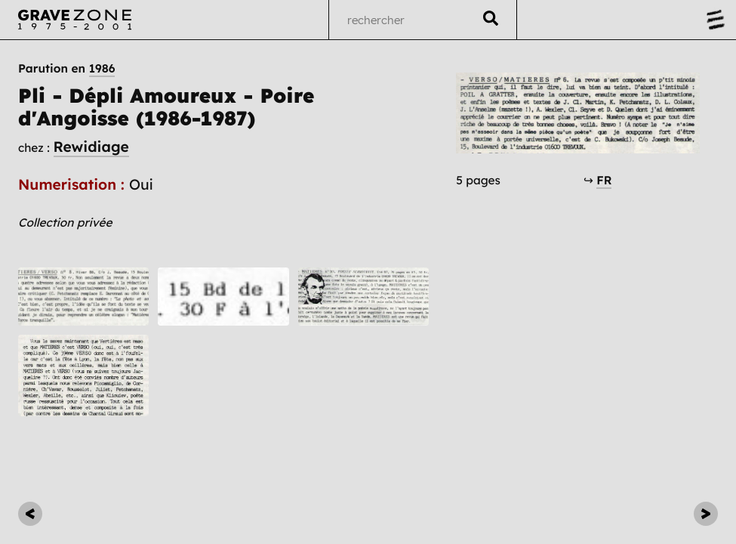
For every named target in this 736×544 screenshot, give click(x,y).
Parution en (66, 69)
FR (603, 180)
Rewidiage (91, 147)
